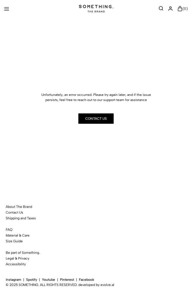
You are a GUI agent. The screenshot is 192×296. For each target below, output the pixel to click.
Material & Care (18, 235)
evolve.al (107, 285)
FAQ (9, 230)
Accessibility (16, 264)
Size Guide (14, 241)
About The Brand (19, 207)
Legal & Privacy (17, 258)
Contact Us (14, 212)
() (182, 8)
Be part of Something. (23, 253)
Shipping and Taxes (21, 218)
